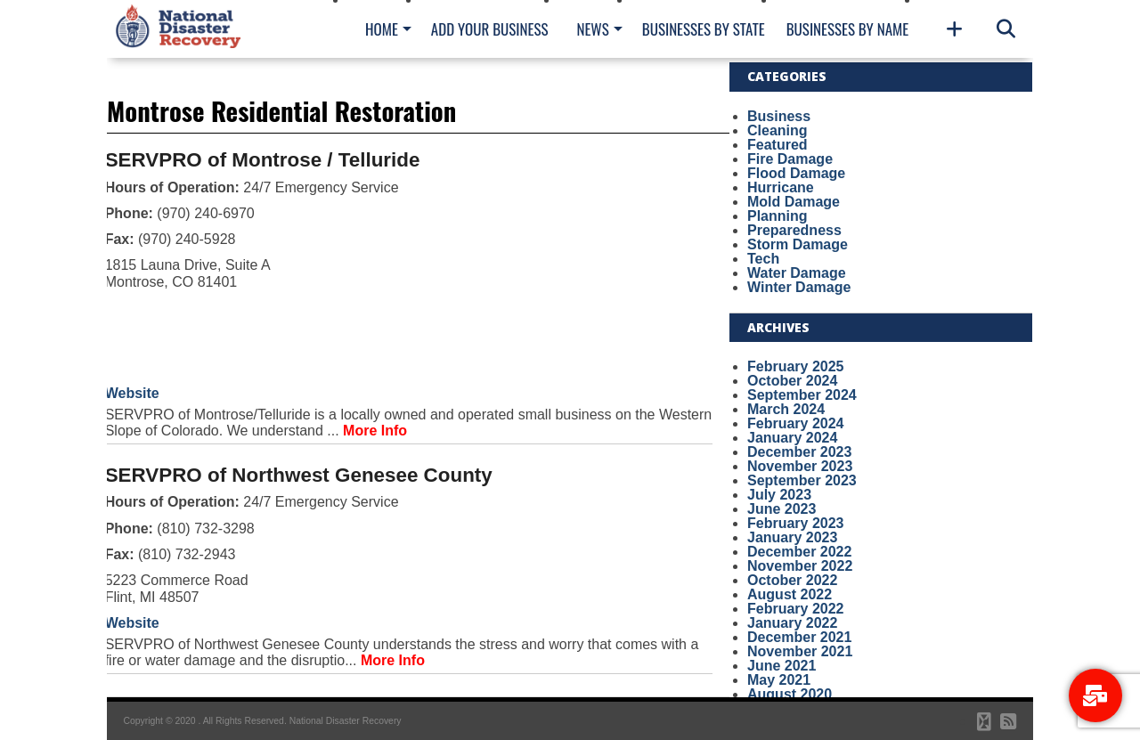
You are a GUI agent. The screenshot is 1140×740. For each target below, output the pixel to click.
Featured (777, 144)
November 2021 (799, 651)
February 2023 (795, 523)
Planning (777, 216)
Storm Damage (797, 244)
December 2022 (799, 551)
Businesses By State (703, 29)
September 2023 (802, 480)
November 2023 (799, 466)
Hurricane (780, 187)
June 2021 (781, 665)
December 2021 (799, 637)
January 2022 (792, 622)
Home (381, 29)
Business (778, 116)
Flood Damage (796, 173)
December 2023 (799, 451)
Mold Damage (793, 201)
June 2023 (781, 508)
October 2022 (792, 580)
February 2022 (795, 608)
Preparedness (794, 230)
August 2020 (789, 694)
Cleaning (777, 130)
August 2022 (789, 594)
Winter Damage (799, 287)
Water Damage (796, 273)
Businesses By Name (847, 29)
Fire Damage (790, 159)
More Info (375, 430)
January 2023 (792, 537)
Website (132, 393)
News (592, 29)
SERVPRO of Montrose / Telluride (262, 160)
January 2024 (792, 437)
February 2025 (795, 366)
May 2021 (778, 679)
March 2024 (786, 409)
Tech (763, 258)
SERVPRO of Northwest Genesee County (299, 475)
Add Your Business (490, 29)
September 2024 (802, 395)
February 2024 (795, 423)
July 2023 (779, 494)
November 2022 (799, 565)
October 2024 (792, 380)
